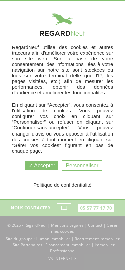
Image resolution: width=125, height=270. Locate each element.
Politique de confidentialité (62, 185)
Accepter (42, 165)
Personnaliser (82, 165)
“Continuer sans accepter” (41, 127)
